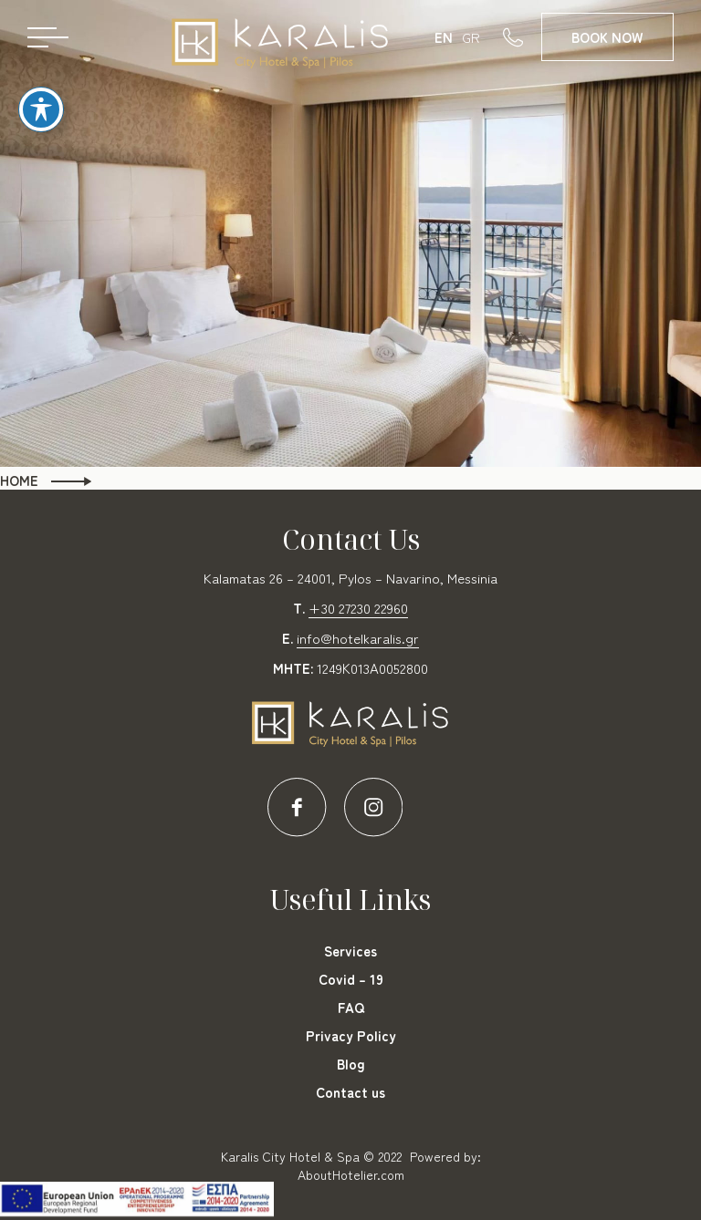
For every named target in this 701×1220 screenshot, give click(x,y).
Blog (351, 1063)
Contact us (350, 1091)
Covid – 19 (351, 978)
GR (471, 37)
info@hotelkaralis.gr (358, 637)
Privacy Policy (351, 1035)
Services (350, 950)
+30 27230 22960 (358, 607)
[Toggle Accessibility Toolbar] (41, 96)
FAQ (351, 1007)
